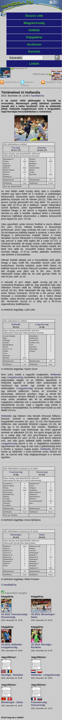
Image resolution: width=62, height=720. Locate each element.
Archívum (34, 44)
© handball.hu (36, 95)
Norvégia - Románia (12, 675)
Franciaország (15, 472)
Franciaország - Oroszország (39, 703)
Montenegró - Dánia (12, 702)
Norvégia (16, 147)
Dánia (41, 534)
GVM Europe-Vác (41, 74)
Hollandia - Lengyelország (45, 675)
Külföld (34, 30)
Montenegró (15, 534)
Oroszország (41, 472)
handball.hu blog (51, 82)
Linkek (34, 63)
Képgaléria (34, 37)
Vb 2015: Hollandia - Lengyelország (12, 646)
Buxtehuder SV (20, 68)
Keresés (34, 51)
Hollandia (16, 324)
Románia (42, 147)
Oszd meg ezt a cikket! (12, 717)
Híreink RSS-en (10, 82)
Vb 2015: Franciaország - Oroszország (14, 615)
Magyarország (34, 23)
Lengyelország (41, 324)
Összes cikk (34, 15)
